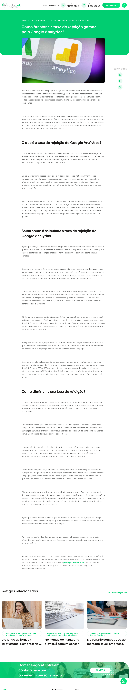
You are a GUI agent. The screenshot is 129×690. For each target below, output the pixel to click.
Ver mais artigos (115, 593)
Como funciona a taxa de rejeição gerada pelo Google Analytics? (59, 20)
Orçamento (54, 5)
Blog (24, 20)
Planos (44, 5)
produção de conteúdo (74, 562)
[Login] (124, 5)
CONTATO (100, 670)
